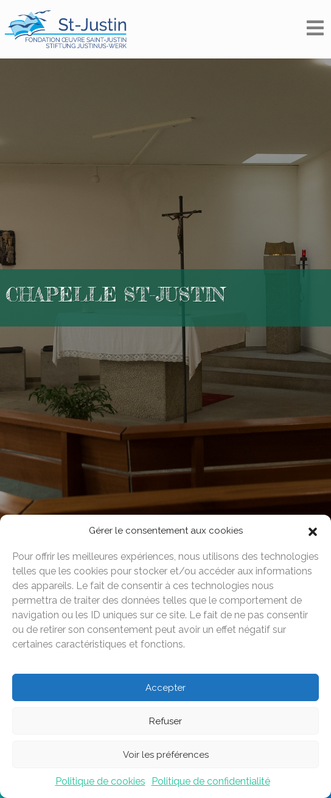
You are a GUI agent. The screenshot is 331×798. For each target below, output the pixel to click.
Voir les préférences (166, 754)
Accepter (165, 687)
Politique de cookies (100, 781)
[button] (313, 530)
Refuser (165, 721)
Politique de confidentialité (211, 781)
